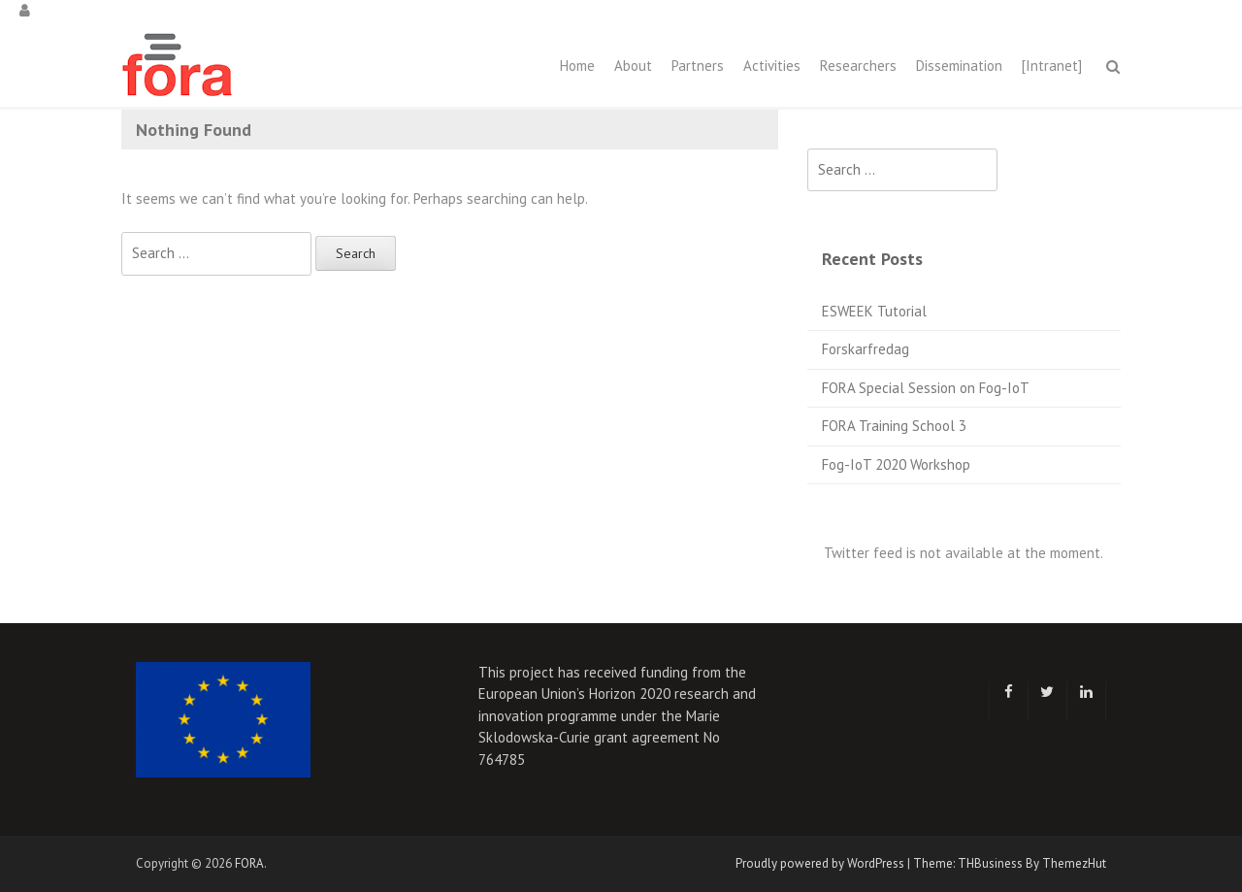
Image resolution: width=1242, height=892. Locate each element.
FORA (249, 863)
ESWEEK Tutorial (874, 311)
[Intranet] (1052, 65)
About (633, 65)
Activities (772, 65)
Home (577, 65)
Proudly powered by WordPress (819, 863)
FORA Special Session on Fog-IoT (926, 388)
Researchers (858, 65)
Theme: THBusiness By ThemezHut (1009, 863)
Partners (697, 65)
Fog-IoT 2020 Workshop (896, 464)
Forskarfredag (865, 349)
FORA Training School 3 (894, 425)
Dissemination (959, 65)
